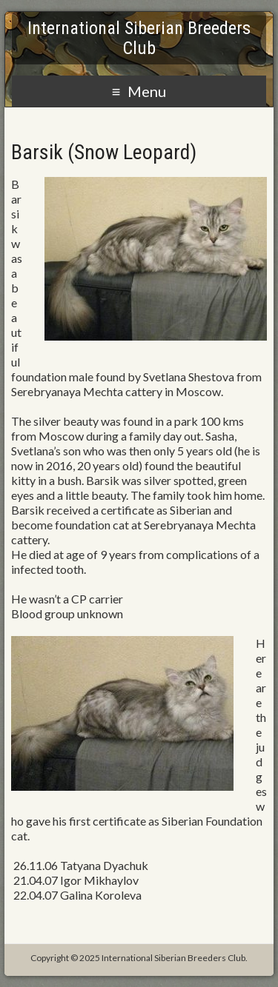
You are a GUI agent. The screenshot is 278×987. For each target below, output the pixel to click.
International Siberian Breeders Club (139, 38)
